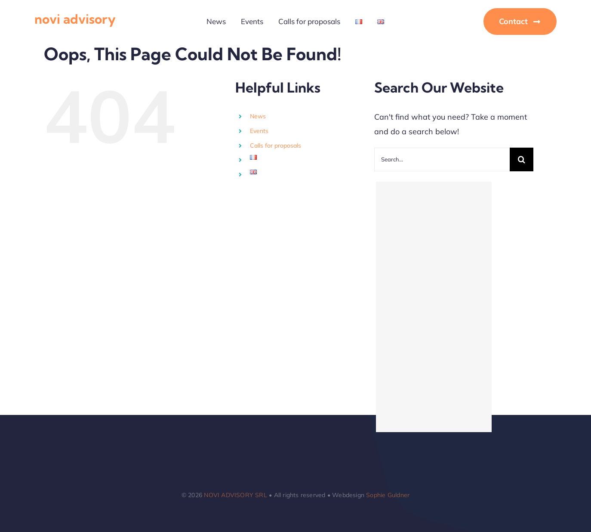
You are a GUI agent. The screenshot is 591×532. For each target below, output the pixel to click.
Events (259, 131)
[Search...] (442, 159)
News (258, 116)
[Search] (521, 159)
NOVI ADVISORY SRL (235, 495)
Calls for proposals (275, 145)
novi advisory (75, 19)
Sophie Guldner (387, 495)
